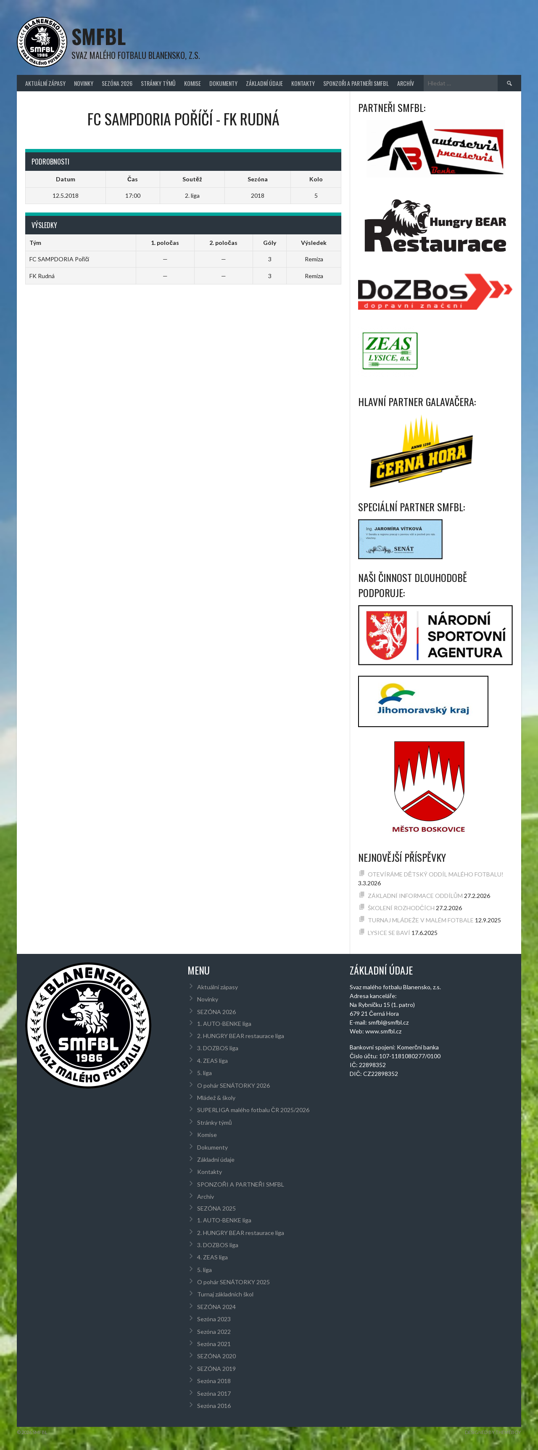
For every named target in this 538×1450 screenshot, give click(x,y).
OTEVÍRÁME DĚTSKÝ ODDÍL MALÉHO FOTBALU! (436, 874)
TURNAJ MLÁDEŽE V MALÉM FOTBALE (421, 920)
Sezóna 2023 (214, 1319)
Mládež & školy (216, 1097)
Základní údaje (264, 83)
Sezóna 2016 (214, 1405)
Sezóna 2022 (214, 1331)
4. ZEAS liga (212, 1060)
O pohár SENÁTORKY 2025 (233, 1281)
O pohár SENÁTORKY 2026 (233, 1085)
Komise (192, 83)
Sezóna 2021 (214, 1343)
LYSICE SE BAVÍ (389, 932)
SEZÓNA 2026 (117, 83)
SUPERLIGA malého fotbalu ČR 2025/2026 (253, 1109)
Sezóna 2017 (214, 1393)
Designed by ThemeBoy (493, 1432)
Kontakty (303, 83)
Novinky (83, 83)
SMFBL (98, 36)
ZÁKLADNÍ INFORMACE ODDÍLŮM (415, 895)
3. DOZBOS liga (217, 1048)
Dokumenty (223, 83)
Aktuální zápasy (45, 83)
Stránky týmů (158, 83)
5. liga (204, 1072)
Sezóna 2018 (214, 1380)
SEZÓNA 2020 (216, 1356)
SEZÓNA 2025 (216, 1208)
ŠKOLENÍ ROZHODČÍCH (401, 907)
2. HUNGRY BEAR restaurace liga (240, 1035)
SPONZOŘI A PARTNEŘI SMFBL (356, 83)
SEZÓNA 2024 (216, 1306)
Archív (405, 83)
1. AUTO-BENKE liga (224, 1023)
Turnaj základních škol (225, 1294)
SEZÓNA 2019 (216, 1368)
